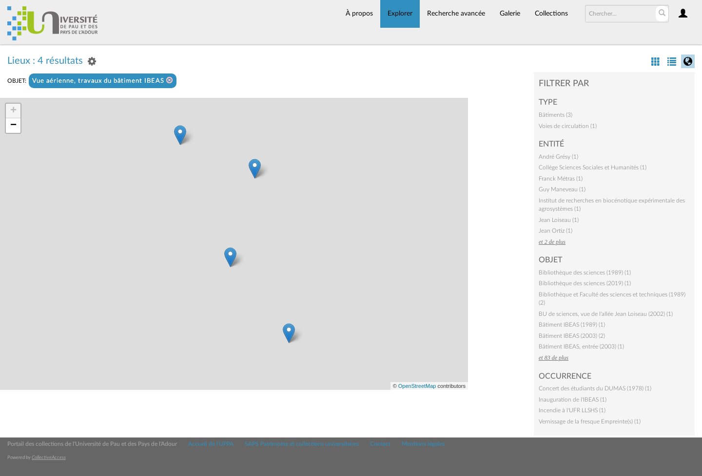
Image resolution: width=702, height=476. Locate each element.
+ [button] (13, 111)
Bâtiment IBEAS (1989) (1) (572, 325)
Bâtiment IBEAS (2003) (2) (572, 336)
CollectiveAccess (49, 457)
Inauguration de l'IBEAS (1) (572, 400)
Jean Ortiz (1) (555, 231)
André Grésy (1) (558, 157)
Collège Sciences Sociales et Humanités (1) (592, 167)
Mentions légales (423, 444)
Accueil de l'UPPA (211, 444)
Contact (380, 444)
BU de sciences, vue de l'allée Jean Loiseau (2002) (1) (606, 314)
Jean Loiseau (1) (559, 220)
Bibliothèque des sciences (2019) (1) (585, 283)
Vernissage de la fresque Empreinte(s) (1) (590, 421)
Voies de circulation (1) (568, 126)
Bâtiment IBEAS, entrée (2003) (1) (581, 346)
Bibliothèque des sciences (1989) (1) (585, 272)
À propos (359, 13)
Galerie (510, 13)
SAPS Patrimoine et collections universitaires (302, 444)
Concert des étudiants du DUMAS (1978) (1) (595, 388)
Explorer (400, 13)
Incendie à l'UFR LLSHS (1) (572, 410)
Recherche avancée (456, 13)
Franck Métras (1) (561, 179)
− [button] (13, 125)
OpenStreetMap (417, 386)
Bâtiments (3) (555, 115)
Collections (551, 13)
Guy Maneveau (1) (562, 189)
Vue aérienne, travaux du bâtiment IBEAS (102, 80)
